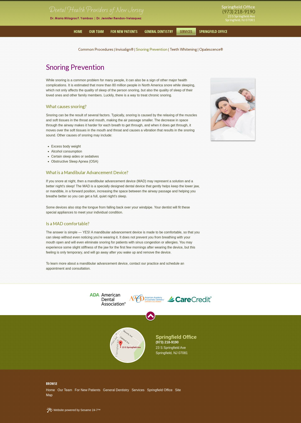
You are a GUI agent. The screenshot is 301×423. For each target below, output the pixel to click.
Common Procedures (95, 49)
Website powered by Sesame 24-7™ (74, 410)
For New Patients (88, 390)
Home (50, 390)
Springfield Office (238, 6)
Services (138, 390)
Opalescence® (211, 49)
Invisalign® (125, 49)
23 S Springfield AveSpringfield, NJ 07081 (240, 18)
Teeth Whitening (183, 49)
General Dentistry (116, 390)
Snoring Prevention (151, 49)
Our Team (64, 390)
